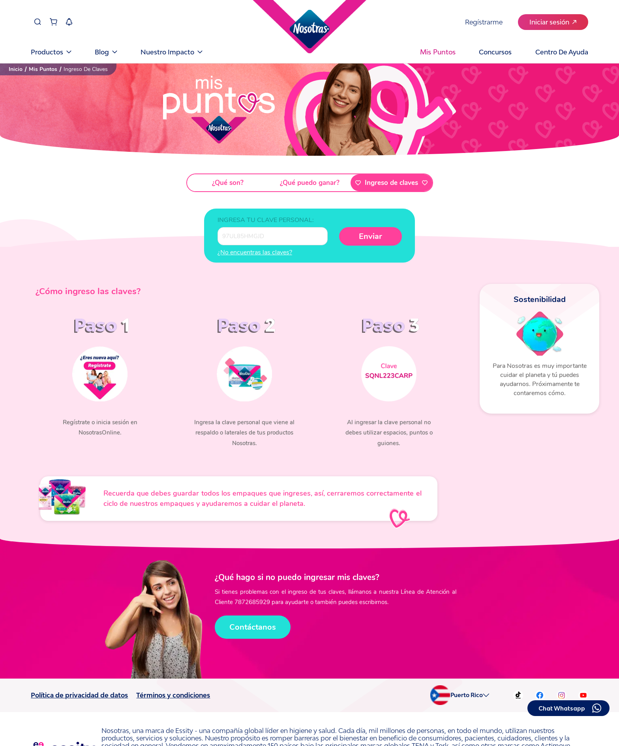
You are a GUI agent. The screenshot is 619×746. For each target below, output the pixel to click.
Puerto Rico (466, 695)
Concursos (495, 52)
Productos (51, 52)
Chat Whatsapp (561, 708)
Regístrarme (484, 22)
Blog (106, 52)
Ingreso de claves (391, 182)
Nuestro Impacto (171, 52)
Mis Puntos (43, 69)
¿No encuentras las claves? (255, 252)
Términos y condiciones (173, 695)
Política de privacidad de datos (79, 695)
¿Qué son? (228, 182)
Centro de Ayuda (561, 52)
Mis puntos (438, 52)
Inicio (16, 69)
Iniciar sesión (552, 22)
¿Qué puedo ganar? (310, 182)
